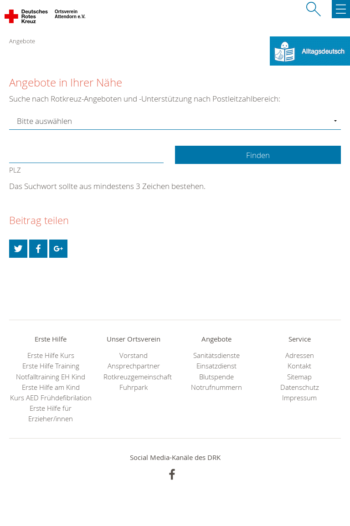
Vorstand (133, 355)
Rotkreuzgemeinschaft (133, 377)
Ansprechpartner (134, 366)
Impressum (299, 397)
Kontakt (299, 366)
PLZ (15, 170)
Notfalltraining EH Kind (50, 377)
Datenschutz (299, 387)
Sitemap (299, 377)
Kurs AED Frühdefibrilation (51, 397)
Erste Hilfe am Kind (51, 387)
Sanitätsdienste (216, 355)
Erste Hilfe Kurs (50, 355)
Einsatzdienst (216, 366)
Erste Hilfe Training (50, 366)
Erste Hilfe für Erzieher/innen (50, 413)
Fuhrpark (133, 387)
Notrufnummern (216, 387)
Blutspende (216, 377)
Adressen (299, 355)
